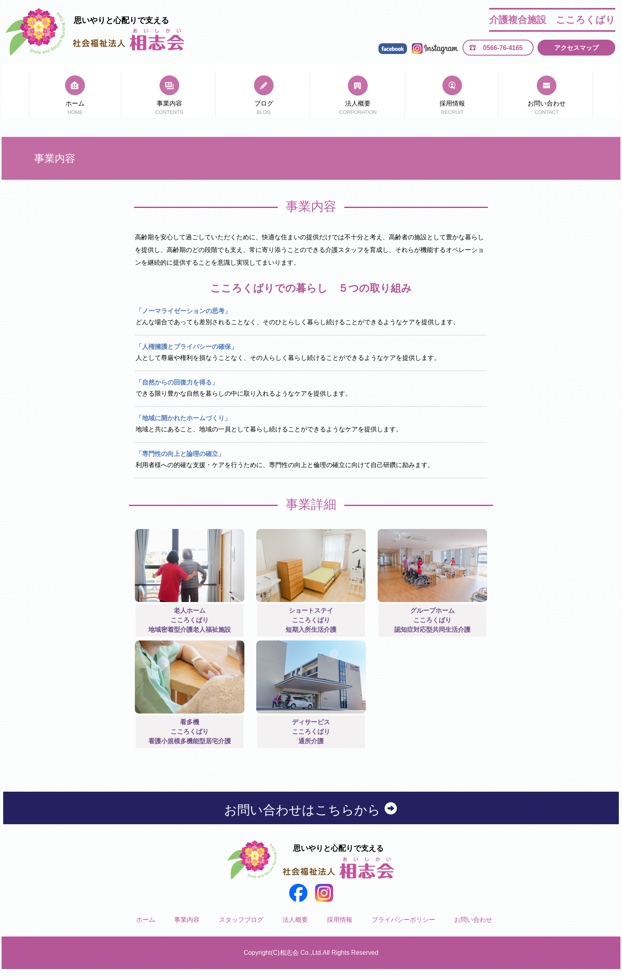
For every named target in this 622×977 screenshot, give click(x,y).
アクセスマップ (576, 47)
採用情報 (452, 108)
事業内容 (169, 108)
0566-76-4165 (503, 47)
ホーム (75, 108)
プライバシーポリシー (403, 919)
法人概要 (358, 108)
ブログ (263, 108)
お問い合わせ (547, 108)
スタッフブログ (241, 919)
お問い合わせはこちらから (311, 809)
